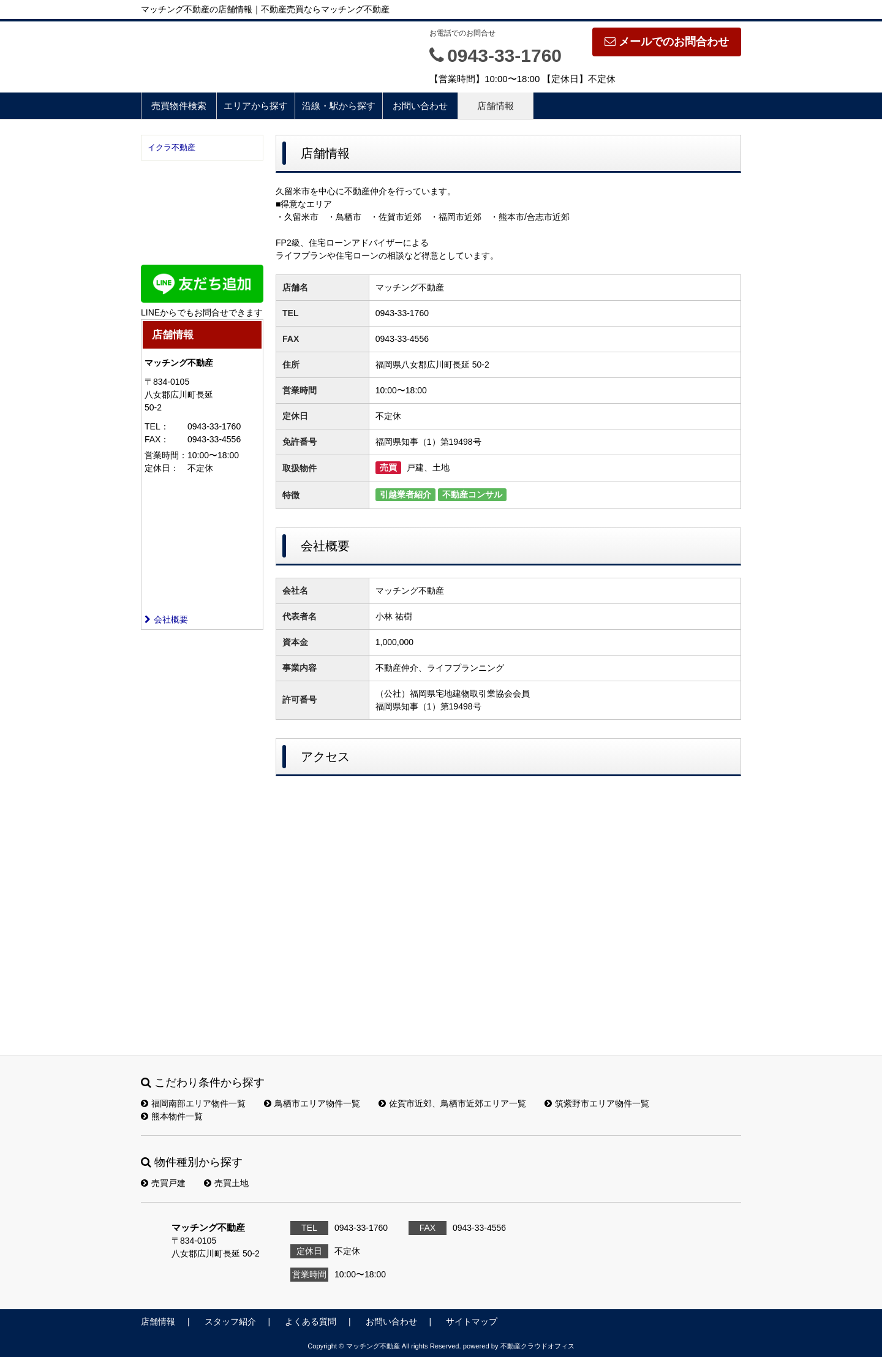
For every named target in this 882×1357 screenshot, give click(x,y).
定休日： (162, 468)
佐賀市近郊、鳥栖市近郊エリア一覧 (452, 1103)
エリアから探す (256, 105)
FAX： (157, 439)
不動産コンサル (472, 494)
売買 (388, 467)
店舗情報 (495, 105)
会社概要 (166, 619)
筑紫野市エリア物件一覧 (597, 1103)
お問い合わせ (420, 105)
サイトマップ (471, 1321)
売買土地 (226, 1183)
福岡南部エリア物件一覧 (193, 1103)
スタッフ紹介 (230, 1321)
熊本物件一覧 (172, 1116)
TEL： (157, 426)
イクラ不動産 (171, 147)
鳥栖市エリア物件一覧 (312, 1103)
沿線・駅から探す (338, 105)
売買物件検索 (178, 105)
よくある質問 (310, 1321)
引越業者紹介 (405, 494)
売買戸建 (163, 1183)
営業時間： (166, 455)
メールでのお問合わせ (667, 42)
